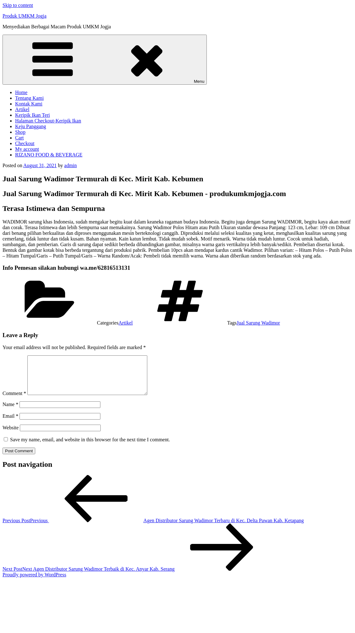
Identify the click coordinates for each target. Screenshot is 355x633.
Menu (104, 60)
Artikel (22, 109)
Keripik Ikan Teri (32, 115)
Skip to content (18, 5)
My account (27, 149)
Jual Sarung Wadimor (258, 322)
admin (70, 165)
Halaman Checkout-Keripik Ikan (48, 120)
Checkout (24, 143)
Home (21, 92)
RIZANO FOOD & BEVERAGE (48, 154)
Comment (14, 401)
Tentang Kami (29, 98)
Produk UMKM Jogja (25, 16)
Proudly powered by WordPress (34, 582)
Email (10, 423)
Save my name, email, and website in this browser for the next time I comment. (90, 447)
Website (11, 435)
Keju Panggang (30, 126)
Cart (19, 137)
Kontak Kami (28, 103)
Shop (20, 132)
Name (10, 412)
